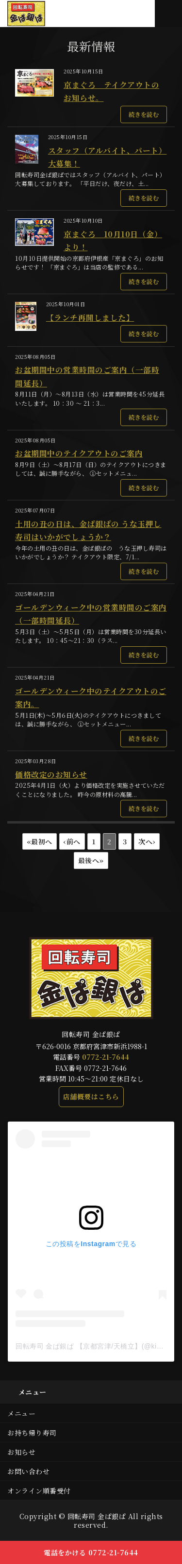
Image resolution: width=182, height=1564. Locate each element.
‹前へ (72, 841)
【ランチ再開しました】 (90, 317)
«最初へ (39, 841)
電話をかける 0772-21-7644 (91, 1552)
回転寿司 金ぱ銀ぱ (96, 1516)
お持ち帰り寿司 (32, 1432)
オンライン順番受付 (39, 1490)
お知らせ (21, 1452)
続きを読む (144, 114)
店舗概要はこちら (91, 1096)
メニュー (21, 1413)
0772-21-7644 (105, 1057)
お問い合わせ (28, 1471)
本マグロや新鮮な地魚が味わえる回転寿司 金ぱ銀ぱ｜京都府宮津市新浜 (42, 13)
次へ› (146, 841)
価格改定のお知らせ (51, 774)
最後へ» (91, 860)
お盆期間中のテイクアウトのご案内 (79, 453)
